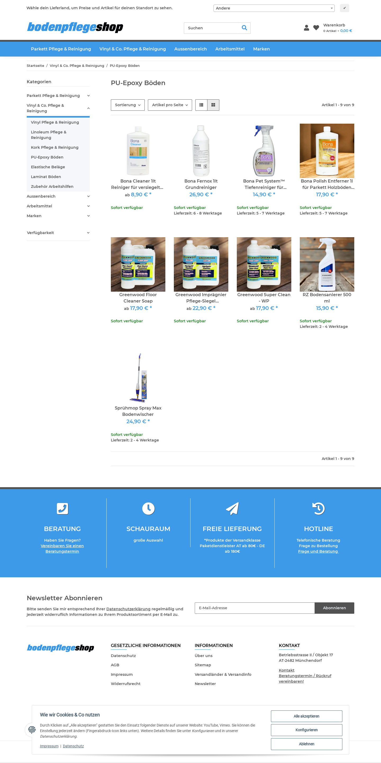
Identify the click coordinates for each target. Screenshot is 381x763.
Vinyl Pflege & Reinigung (55, 122)
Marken (34, 215)
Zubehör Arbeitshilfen (52, 186)
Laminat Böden (46, 176)
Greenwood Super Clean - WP (264, 298)
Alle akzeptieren (306, 717)
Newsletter (205, 683)
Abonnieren (334, 608)
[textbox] (274, 8)
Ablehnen (306, 744)
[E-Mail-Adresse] (255, 608)
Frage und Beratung (318, 551)
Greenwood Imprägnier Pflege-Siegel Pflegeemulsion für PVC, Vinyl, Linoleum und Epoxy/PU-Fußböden (201, 298)
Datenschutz (123, 655)
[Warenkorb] (337, 28)
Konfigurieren (306, 730)
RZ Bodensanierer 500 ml (327, 298)
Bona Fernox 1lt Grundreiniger (201, 184)
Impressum (122, 674)
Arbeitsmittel (39, 206)
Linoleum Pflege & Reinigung (48, 135)
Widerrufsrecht (125, 683)
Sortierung (125, 105)
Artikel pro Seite (167, 105)
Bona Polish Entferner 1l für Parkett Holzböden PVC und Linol (327, 185)
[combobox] (274, 8)
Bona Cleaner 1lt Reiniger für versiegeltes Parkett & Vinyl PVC (138, 185)
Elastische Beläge (48, 167)
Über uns (203, 655)
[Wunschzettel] (316, 28)
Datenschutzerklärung (128, 609)
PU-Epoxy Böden (47, 157)
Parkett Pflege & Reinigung (53, 95)
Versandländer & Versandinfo (223, 674)
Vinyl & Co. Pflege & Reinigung (45, 108)
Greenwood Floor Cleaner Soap (138, 298)
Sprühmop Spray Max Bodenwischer (138, 411)
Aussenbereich (41, 196)
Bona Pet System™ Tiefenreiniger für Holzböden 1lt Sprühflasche (264, 185)
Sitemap (203, 665)
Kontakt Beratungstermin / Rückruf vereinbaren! (305, 676)
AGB (115, 665)
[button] (306, 28)
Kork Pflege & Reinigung (55, 147)
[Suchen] (211, 28)
